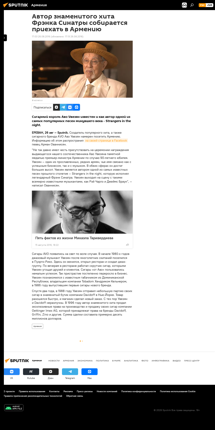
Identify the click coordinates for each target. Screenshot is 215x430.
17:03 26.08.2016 (41, 36)
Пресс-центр (191, 360)
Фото (144, 360)
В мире (116, 360)
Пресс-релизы (85, 391)
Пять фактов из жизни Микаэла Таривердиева (74, 238)
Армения (37, 326)
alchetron (38, 100)
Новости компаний (107, 391)
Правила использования (32, 391)
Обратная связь (74, 395)
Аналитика (131, 360)
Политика (102, 360)
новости (54, 360)
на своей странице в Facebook (106, 140)
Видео (177, 360)
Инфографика (160, 360)
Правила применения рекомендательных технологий (33, 395)
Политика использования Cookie (178, 391)
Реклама (68, 391)
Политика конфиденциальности (138, 391)
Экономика (85, 360)
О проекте (9, 391)
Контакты (54, 391)
